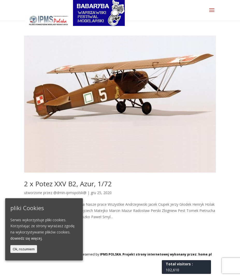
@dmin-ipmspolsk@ (69, 192)
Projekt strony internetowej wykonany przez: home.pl (167, 254)
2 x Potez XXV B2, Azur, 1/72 (68, 183)
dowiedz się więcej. (26, 238)
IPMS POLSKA (110, 254)
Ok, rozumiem (24, 249)
